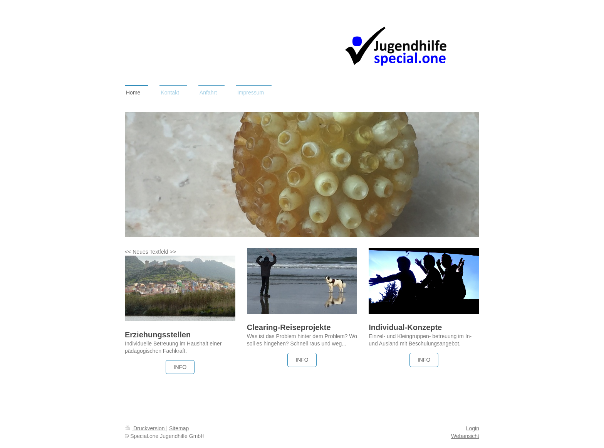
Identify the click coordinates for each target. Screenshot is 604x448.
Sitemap (179, 428)
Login (472, 428)
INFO (180, 367)
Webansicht (465, 436)
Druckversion (145, 428)
